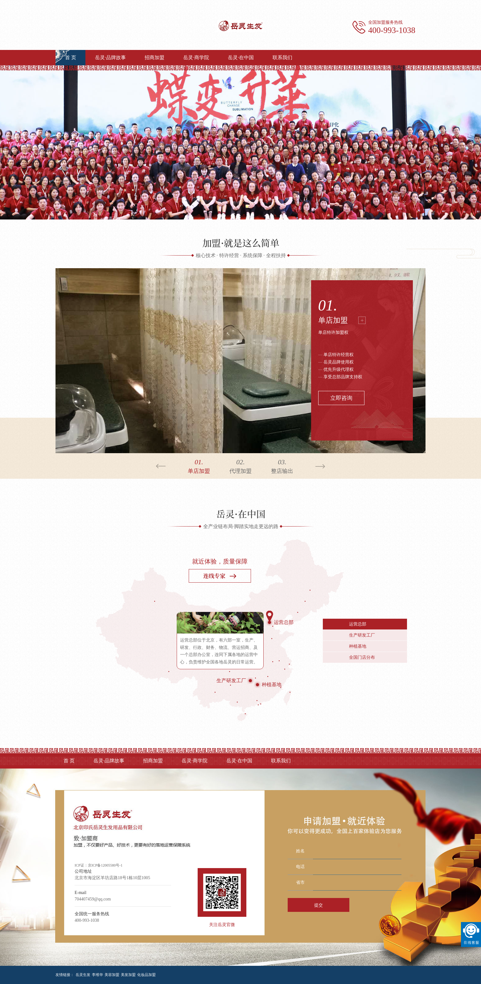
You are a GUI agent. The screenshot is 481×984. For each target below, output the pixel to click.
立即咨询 (341, 398)
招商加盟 (154, 57)
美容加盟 (112, 975)
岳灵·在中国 (241, 57)
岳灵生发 (83, 975)
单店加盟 (333, 320)
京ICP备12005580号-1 (105, 865)
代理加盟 (240, 465)
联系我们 (282, 57)
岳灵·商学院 (196, 57)
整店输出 (282, 465)
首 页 (70, 57)
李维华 (97, 975)
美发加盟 (128, 975)
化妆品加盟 (146, 975)
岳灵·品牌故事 (110, 57)
